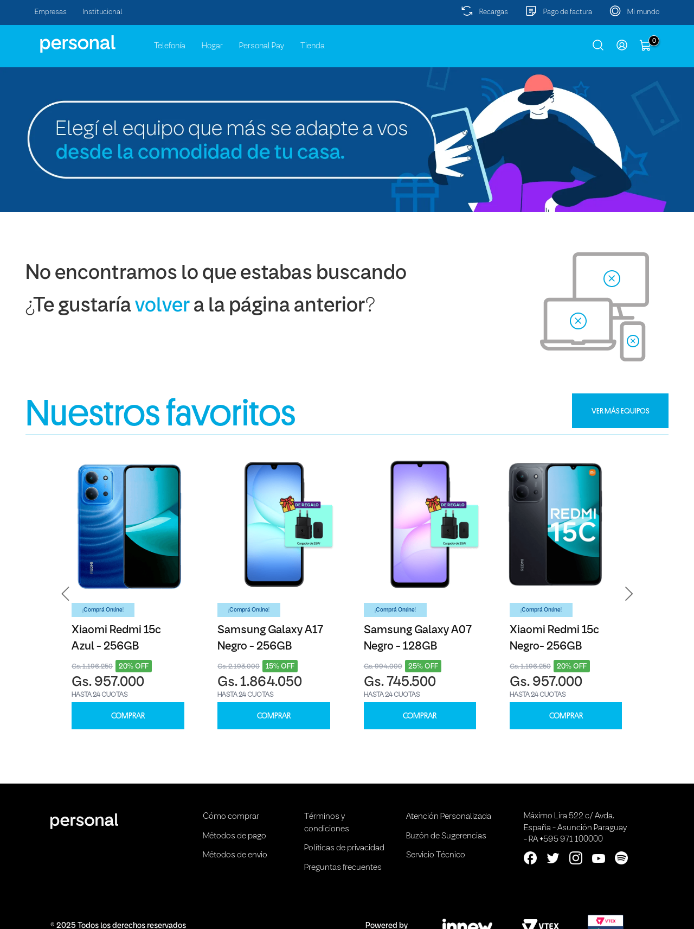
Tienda (312, 46)
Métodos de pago (234, 836)
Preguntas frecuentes (343, 867)
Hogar (212, 46)
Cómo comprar (231, 816)
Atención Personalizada (448, 816)
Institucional (103, 12)
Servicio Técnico (435, 855)
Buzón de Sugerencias (446, 836)
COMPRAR (128, 716)
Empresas (51, 12)
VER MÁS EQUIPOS (621, 411)
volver (162, 306)
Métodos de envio (235, 855)
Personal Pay (261, 46)
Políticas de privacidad (344, 848)
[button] (65, 594)
